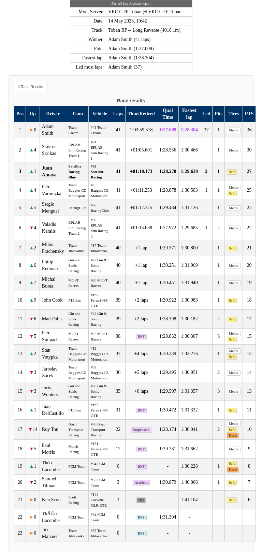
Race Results (32, 87)
